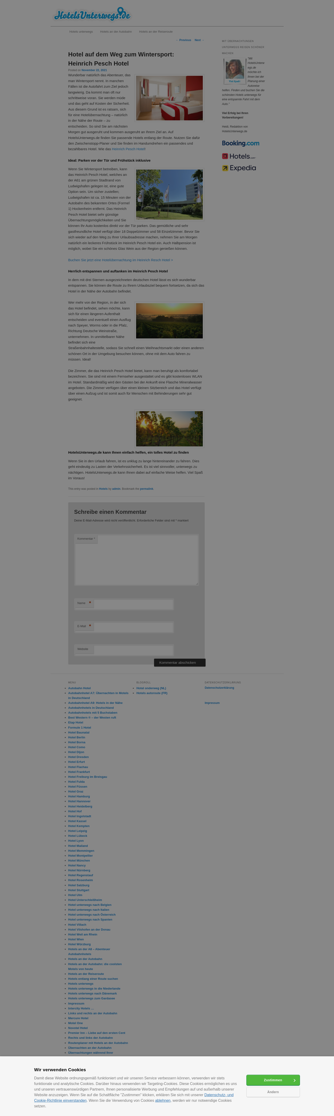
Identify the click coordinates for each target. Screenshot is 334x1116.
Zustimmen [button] (273, 1080)
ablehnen (163, 1100)
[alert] (167, 558)
